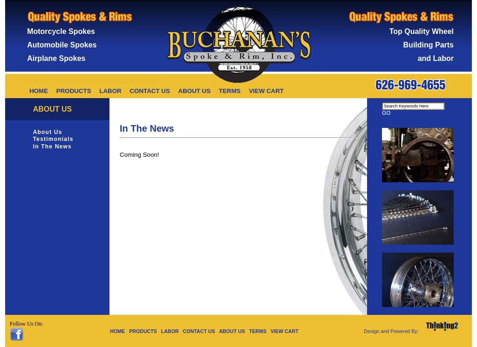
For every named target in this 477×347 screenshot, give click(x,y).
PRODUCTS (73, 90)
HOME (38, 90)
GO (386, 113)
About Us (47, 132)
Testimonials (53, 139)
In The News (52, 146)
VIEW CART (266, 90)
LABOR (110, 90)
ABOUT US (194, 90)
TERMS (230, 90)
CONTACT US (149, 90)
